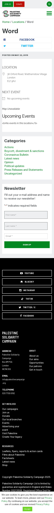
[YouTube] (27, 273)
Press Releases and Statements (23, 169)
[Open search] (49, 4)
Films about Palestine (13, 454)
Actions (9, 147)
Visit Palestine (9, 433)
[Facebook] (27, 315)
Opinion (8, 162)
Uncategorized (13, 173)
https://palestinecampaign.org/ (15, 13)
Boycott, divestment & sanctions (24, 151)
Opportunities (36, 362)
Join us (7, 4)
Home (6, 22)
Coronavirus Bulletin (16, 154)
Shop (4, 465)
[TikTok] (27, 298)
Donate (19, 4)
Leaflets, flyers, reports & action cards (22, 451)
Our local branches (12, 419)
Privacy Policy (42, 504)
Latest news (11, 158)
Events (5, 423)
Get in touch (35, 369)
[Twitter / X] (27, 307)
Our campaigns (10, 409)
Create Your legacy (12, 436)
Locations (18, 22)
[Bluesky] (27, 281)
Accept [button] (27, 509)
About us (34, 355)
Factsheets (8, 458)
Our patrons (35, 366)
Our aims (34, 359)
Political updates (14, 166)
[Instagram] (27, 290)
